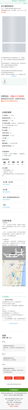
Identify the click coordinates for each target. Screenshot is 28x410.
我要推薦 (8, 378)
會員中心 (15, 0)
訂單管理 (22, 0)
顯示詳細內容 (6, 184)
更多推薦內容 (19, 378)
